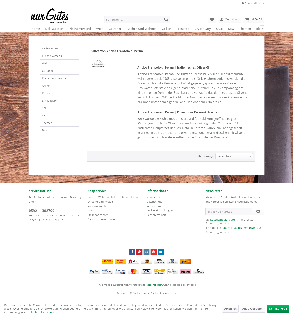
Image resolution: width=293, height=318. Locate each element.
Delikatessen (50, 48)
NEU (44, 115)
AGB (90, 210)
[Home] (36, 28)
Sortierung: (205, 156)
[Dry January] (202, 28)
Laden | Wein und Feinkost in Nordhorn (113, 197)
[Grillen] (166, 28)
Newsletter (153, 197)
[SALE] (219, 28)
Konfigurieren (278, 308)
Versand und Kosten (100, 201)
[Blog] (259, 28)
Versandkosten (154, 284)
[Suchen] (166, 19)
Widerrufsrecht (97, 206)
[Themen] (245, 28)
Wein (45, 63)
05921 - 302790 (41, 210)
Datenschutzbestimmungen (239, 228)
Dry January (49, 100)
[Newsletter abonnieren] (258, 211)
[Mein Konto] (229, 19)
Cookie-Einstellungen (159, 210)
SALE (45, 108)
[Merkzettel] (212, 19)
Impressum (153, 206)
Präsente (47, 93)
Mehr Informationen (44, 312)
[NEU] (231, 28)
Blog (44, 130)
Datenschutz (154, 201)
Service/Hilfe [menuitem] (252, 3)
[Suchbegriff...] (137, 19)
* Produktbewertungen (102, 219)
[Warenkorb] (253, 19)
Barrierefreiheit (156, 215)
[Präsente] (183, 28)
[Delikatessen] (54, 28)
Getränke (47, 70)
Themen (47, 123)
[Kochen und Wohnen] (141, 28)
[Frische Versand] (80, 28)
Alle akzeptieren (252, 308)
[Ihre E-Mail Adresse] (228, 211)
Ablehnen (230, 308)
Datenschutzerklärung (224, 219)
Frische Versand (52, 56)
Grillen (46, 85)
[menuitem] (137, 19)
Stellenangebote (98, 215)
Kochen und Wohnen (55, 78)
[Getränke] (115, 28)
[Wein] (100, 28)
